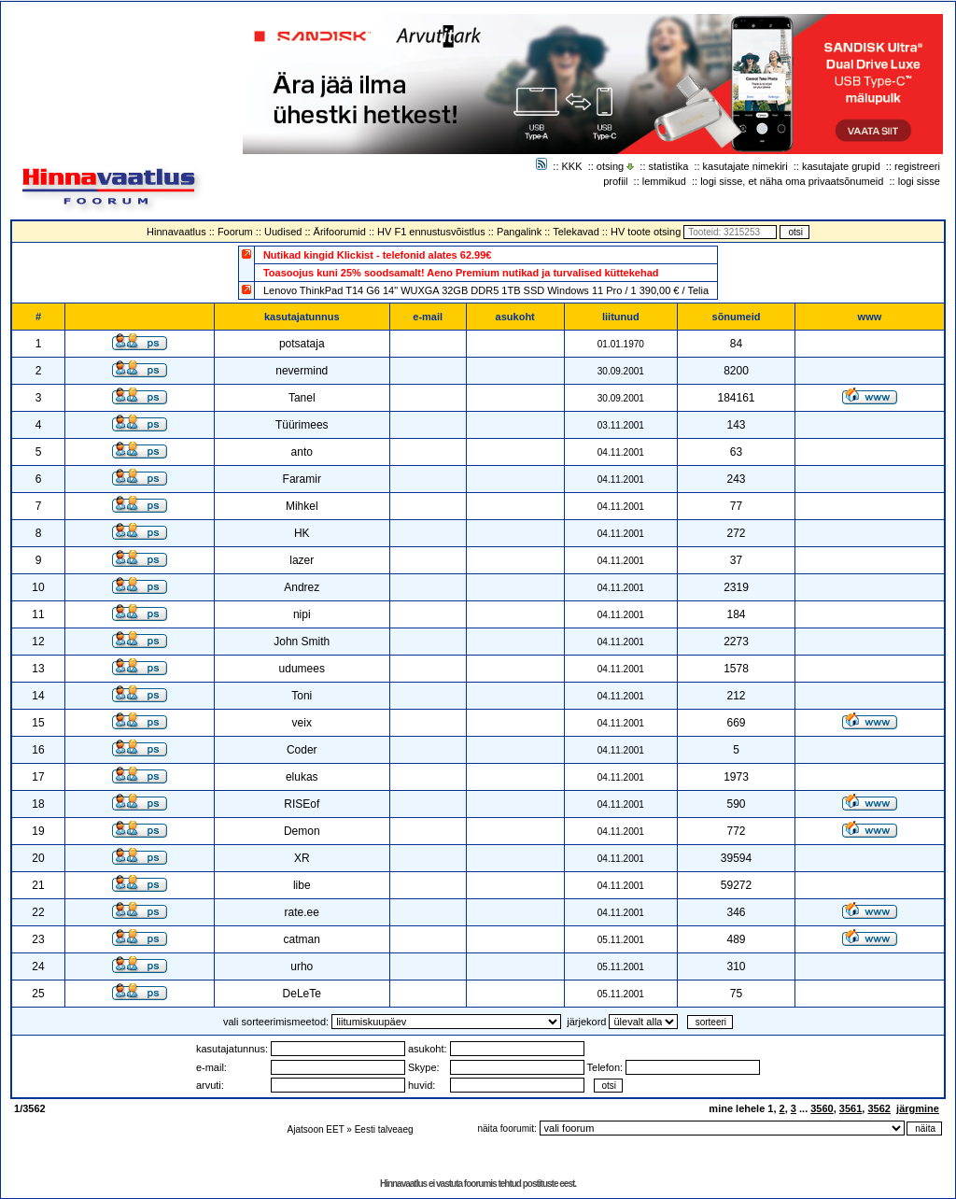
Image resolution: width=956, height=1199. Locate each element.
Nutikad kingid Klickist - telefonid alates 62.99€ (377, 255)
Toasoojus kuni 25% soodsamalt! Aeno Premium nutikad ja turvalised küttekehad (461, 272)
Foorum (235, 231)
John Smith (302, 641)
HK (302, 533)
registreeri (917, 166)
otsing (610, 166)
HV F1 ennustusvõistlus (431, 231)
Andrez (301, 587)
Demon (302, 831)
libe (302, 885)
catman (302, 939)
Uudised (283, 231)
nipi (302, 614)
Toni (301, 695)
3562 (878, 1108)
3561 (850, 1108)
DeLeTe (302, 993)
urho (301, 966)
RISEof (301, 804)
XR (302, 858)
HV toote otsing (646, 231)
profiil (615, 181)
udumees (302, 668)
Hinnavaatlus (176, 231)
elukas (302, 776)
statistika (669, 166)
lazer (301, 560)
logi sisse (919, 181)
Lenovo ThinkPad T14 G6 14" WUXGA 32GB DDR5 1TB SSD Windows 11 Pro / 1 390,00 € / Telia (486, 290)
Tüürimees (302, 424)
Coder (302, 749)
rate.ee (302, 912)
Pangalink (519, 231)
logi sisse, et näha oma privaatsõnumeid (791, 181)
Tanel (302, 397)
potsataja (302, 343)
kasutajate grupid (841, 166)
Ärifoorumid (340, 231)
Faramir (302, 479)
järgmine (917, 1108)
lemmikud (664, 181)
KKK (572, 166)
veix (302, 722)
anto (302, 451)
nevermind (301, 370)
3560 (821, 1108)
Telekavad (576, 231)
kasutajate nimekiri (745, 166)
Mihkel (302, 506)
